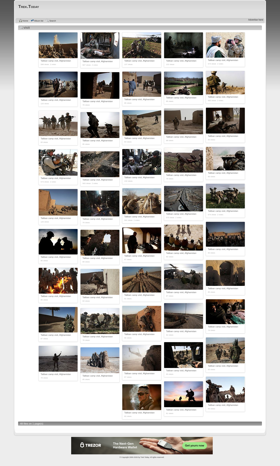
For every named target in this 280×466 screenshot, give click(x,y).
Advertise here (255, 19)
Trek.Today (145, 457)
